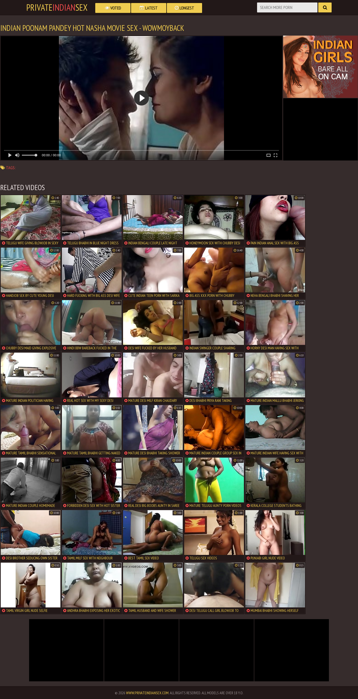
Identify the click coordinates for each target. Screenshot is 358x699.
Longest (184, 8)
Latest (149, 8)
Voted (113, 8)
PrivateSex (57, 7)
